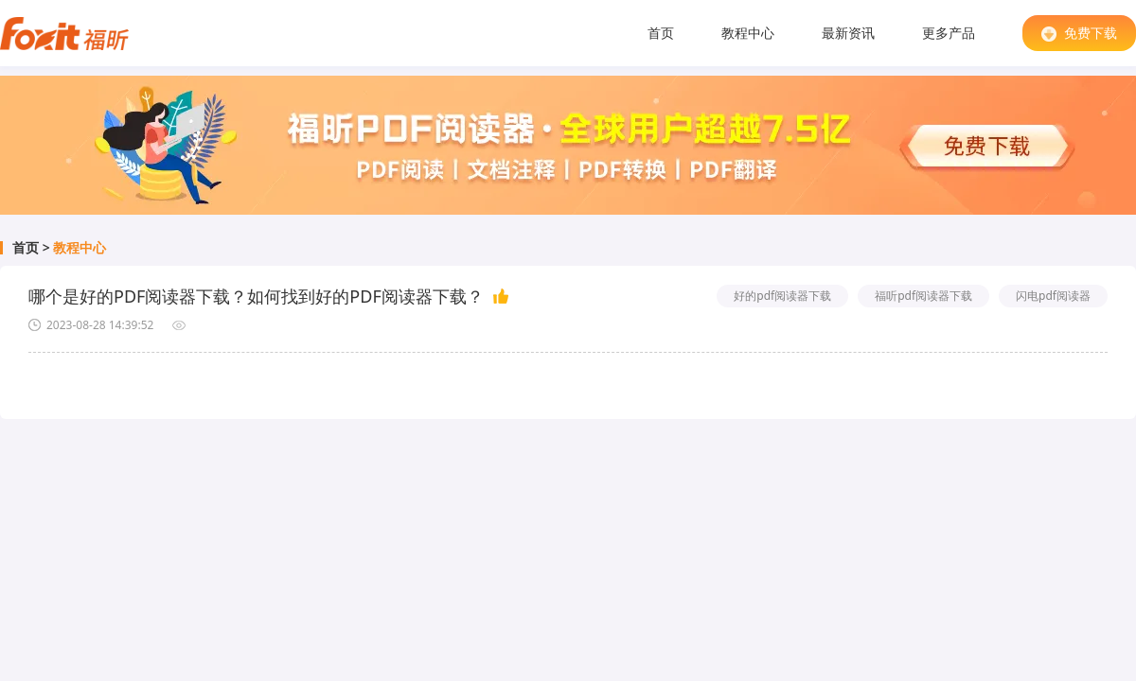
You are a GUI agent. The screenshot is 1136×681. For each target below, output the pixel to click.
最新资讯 (848, 33)
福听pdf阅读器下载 (923, 296)
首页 (661, 33)
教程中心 (747, 33)
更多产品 (948, 33)
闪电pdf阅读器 (1053, 296)
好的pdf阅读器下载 (782, 296)
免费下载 (1079, 33)
